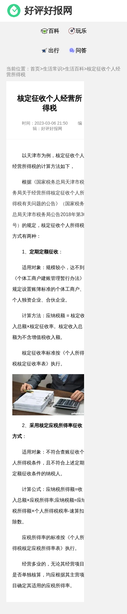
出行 (53, 51)
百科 (53, 31)
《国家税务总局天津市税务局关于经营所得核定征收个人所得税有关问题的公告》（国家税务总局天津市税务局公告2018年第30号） (49, 203)
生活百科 (74, 68)
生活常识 (52, 68)
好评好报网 (48, 10)
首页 (35, 68)
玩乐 (81, 31)
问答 (81, 51)
